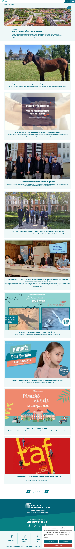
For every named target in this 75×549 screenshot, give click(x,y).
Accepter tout (58, 545)
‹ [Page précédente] (28, 491)
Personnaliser (51, 541)
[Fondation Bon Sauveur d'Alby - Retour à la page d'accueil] (6, 1)
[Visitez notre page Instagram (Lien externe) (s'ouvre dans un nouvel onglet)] (35, 526)
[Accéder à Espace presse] (25, 539)
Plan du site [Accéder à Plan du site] (37, 546)
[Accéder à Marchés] (12, 538)
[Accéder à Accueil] (5, 4)
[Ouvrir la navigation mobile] (72, 1)
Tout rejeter (65, 541)
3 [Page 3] (39, 491)
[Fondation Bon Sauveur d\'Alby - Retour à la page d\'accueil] (37, 508)
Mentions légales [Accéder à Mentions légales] (30, 546)
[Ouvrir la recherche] (67, 1)
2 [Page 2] (35, 491)
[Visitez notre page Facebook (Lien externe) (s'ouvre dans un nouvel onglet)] (29, 526)
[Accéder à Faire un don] (37, 539)
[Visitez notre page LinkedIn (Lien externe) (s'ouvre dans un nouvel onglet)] (40, 526)
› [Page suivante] (46, 491)
